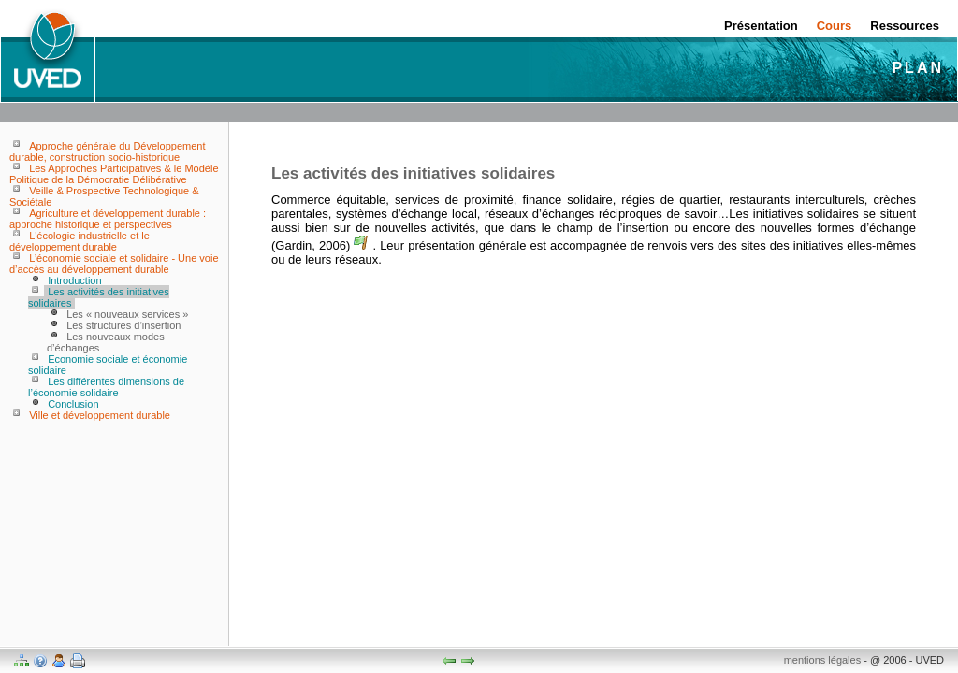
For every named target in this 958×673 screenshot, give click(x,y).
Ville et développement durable (99, 415)
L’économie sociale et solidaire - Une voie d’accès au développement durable (114, 263)
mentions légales (823, 660)
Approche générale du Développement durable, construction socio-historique (107, 151)
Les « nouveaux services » (127, 314)
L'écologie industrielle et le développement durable (79, 241)
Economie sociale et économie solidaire (107, 364)
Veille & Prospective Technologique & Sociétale (104, 196)
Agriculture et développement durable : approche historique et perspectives (107, 219)
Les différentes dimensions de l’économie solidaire (106, 387)
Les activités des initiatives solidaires (98, 297)
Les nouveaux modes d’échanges (106, 342)
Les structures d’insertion (123, 325)
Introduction (74, 280)
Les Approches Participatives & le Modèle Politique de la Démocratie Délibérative (114, 174)
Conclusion (73, 403)
